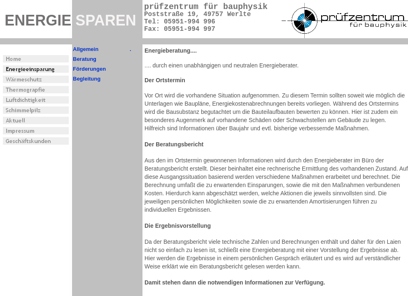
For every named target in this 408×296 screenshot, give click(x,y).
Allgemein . (102, 49)
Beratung (84, 59)
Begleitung (86, 79)
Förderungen (89, 69)
